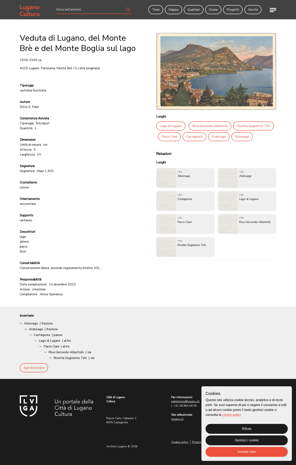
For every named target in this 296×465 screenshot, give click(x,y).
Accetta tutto (247, 451)
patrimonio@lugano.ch (185, 401)
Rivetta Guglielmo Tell (253, 126)
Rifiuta (246, 428)
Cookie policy (179, 442)
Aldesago (219, 136)
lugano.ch (177, 419)
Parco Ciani (169, 136)
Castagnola (194, 136)
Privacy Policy (200, 442)
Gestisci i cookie (247, 440)
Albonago (242, 136)
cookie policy (231, 415)
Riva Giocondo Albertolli (210, 126)
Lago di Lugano (171, 126)
